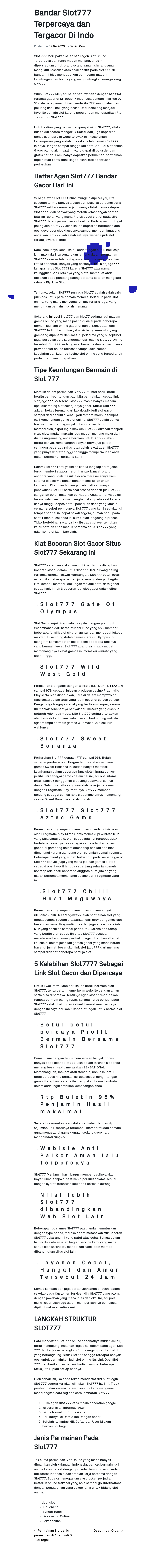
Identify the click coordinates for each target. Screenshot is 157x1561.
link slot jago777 (106, 264)
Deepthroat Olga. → (108, 1531)
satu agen (81, 56)
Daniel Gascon (79, 46)
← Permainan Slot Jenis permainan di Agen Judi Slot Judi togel (55, 1535)
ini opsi (54, 317)
